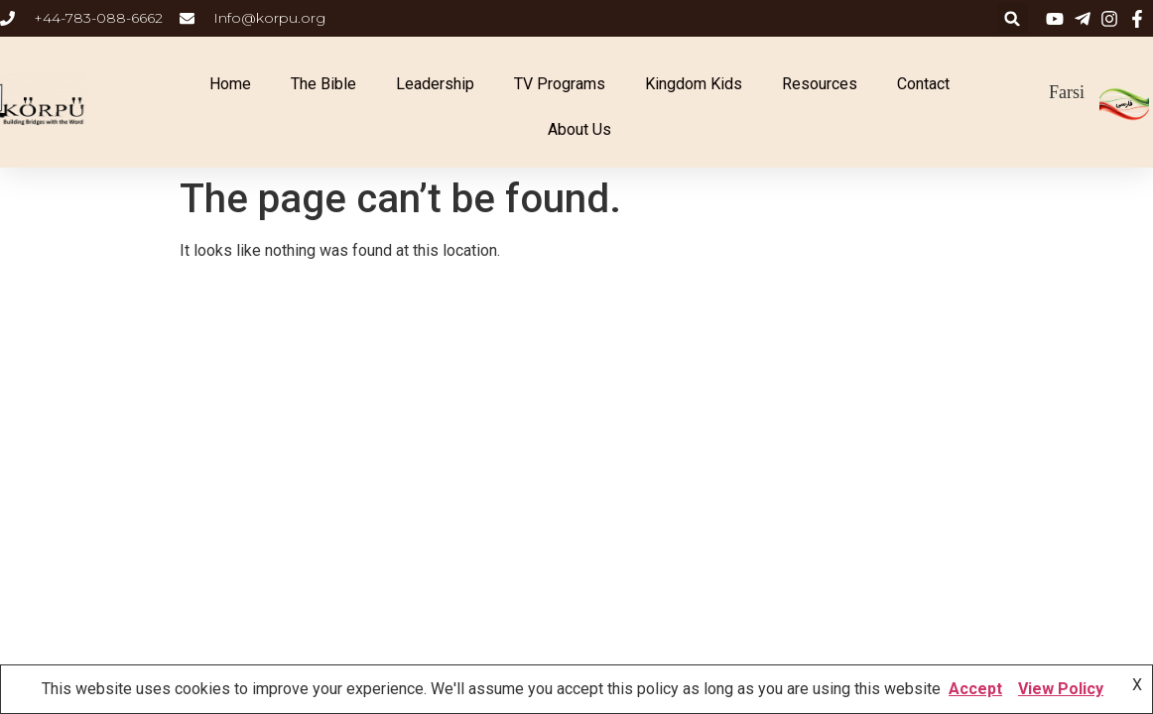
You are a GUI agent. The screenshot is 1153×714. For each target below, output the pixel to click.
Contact (923, 83)
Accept (975, 688)
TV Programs (559, 83)
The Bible (323, 83)
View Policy (1060, 688)
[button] (1012, 18)
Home (230, 83)
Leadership (435, 83)
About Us (579, 129)
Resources (819, 83)
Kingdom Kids (693, 83)
